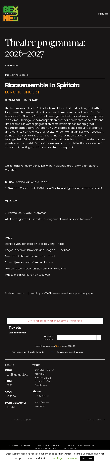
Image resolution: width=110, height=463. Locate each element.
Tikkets (58, 346)
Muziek (11, 407)
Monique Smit (94, 419)
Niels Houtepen (22, 419)
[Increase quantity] (98, 337)
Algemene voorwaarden (45, 448)
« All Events (11, 65)
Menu (103, 13)
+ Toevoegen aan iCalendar (69, 352)
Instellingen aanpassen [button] (64, 458)
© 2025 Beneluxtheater (19, 445)
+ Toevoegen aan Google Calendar (27, 352)
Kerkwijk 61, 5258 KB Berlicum (80, 445)
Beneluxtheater (44, 369)
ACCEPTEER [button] (87, 458)
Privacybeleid (70, 448)
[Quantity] (79, 337)
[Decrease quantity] (59, 337)
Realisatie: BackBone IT (48, 445)
